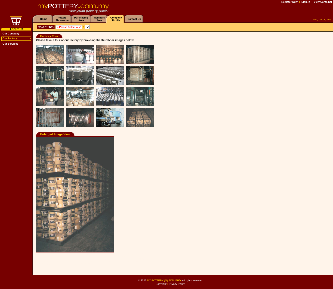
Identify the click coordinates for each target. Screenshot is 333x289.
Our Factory (10, 38)
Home (43, 19)
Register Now (289, 1)
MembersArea (99, 19)
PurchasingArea (81, 19)
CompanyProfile (116, 19)
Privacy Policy (177, 284)
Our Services (10, 43)
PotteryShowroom (62, 19)
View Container (323, 1)
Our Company (11, 33)
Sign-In (305, 1)
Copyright (161, 284)
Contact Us (134, 19)
